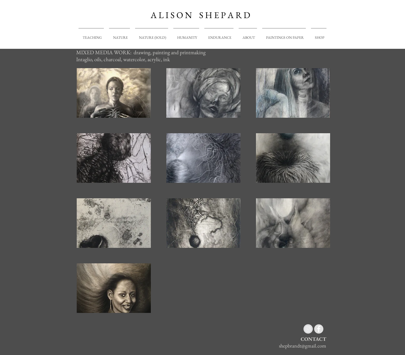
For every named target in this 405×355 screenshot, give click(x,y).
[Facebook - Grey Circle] (318, 329)
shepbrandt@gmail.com (302, 345)
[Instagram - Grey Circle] (308, 329)
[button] (114, 93)
